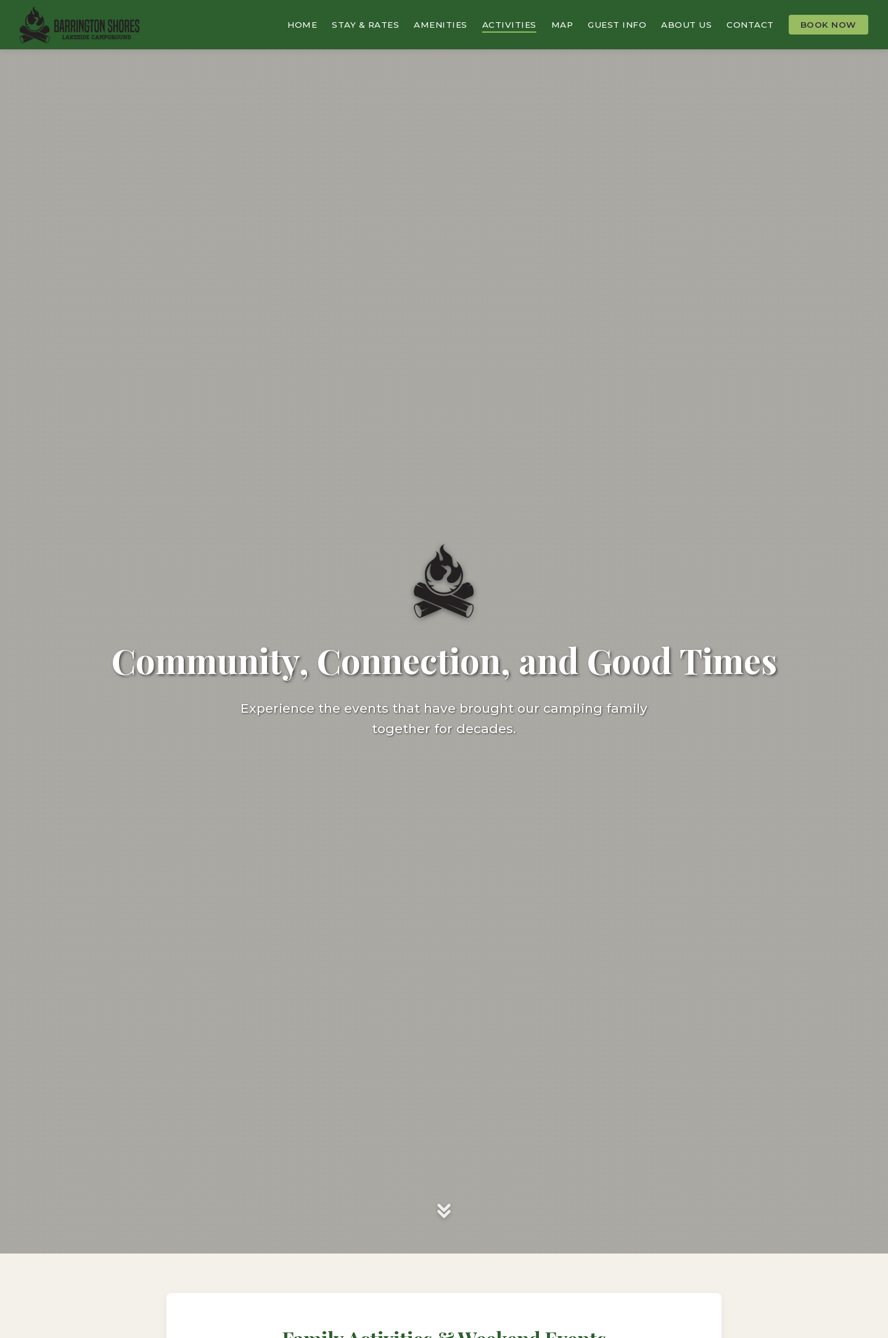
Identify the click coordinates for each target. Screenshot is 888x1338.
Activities (509, 25)
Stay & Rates (365, 25)
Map (562, 25)
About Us (686, 25)
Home (302, 25)
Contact (750, 25)
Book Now (828, 25)
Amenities (440, 25)
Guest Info (617, 25)
